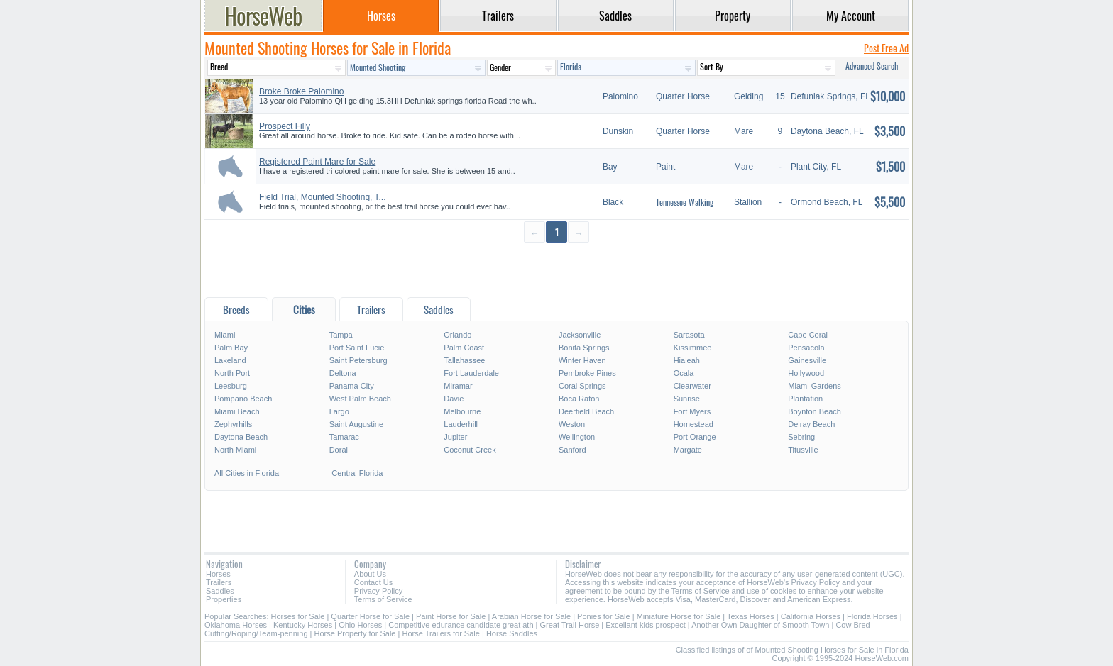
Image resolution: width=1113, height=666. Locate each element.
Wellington (577, 437)
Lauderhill (461, 424)
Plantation (805, 398)
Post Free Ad (886, 47)
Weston (572, 424)
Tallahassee (464, 360)
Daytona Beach (241, 437)
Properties (223, 599)
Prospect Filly (284, 126)
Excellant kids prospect (645, 625)
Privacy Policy (378, 591)
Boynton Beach (814, 411)
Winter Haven (582, 360)
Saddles (220, 591)
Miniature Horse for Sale (679, 616)
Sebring (801, 437)
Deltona (342, 373)
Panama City (351, 386)
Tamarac (344, 437)
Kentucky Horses (302, 625)
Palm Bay (231, 347)
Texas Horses (750, 616)
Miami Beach (237, 411)
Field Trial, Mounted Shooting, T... (322, 197)
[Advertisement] (556, 269)
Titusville (803, 449)
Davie (454, 398)
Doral (338, 449)
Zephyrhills (233, 424)
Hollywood (806, 373)
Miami (224, 335)
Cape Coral (808, 335)
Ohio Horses (360, 625)
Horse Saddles (511, 633)
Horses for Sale (298, 616)
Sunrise (687, 398)
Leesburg (230, 386)
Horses (218, 574)
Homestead (693, 424)
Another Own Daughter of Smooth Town (760, 625)
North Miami (235, 449)
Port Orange (695, 437)
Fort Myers (692, 411)
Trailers (218, 582)
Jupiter (455, 437)
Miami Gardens (814, 386)
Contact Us (373, 582)
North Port (232, 373)
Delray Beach (811, 424)
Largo (339, 411)
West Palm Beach (360, 398)
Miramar (458, 386)
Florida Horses (872, 616)
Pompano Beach (243, 398)
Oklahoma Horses (235, 625)
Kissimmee (693, 347)
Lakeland (230, 360)
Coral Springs (582, 386)
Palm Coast (464, 347)
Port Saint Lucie (357, 347)
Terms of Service (383, 599)
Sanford (572, 449)
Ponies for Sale (603, 616)
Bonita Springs (584, 347)
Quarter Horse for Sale (370, 616)
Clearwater (692, 386)
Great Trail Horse (570, 625)
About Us (370, 574)
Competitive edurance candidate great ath (460, 625)
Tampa (341, 335)
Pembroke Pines (587, 373)
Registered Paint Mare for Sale (317, 162)
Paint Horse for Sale (451, 616)
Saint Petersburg (358, 360)
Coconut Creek (469, 449)
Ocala (684, 373)
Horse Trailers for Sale (440, 633)
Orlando (457, 335)
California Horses (810, 616)
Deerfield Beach (586, 411)
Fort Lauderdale (471, 373)
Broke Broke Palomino (301, 91)
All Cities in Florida (246, 473)
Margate (688, 449)
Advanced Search (871, 66)
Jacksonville (580, 335)
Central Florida (357, 473)
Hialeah (687, 360)
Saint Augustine (356, 424)
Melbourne (462, 411)
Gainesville (807, 360)
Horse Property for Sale (355, 633)
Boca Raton (579, 398)
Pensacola (806, 347)
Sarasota (689, 335)
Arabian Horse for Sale (531, 616)
